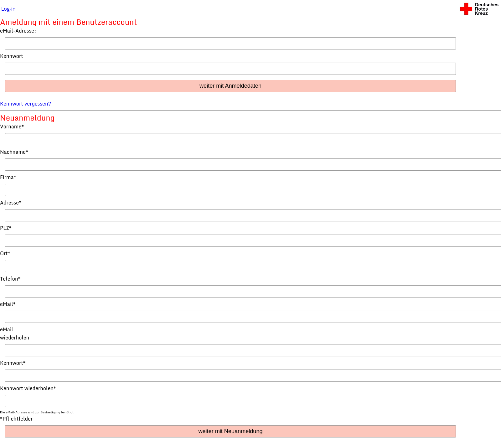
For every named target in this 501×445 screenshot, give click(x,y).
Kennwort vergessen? (25, 104)
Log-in (8, 8)
